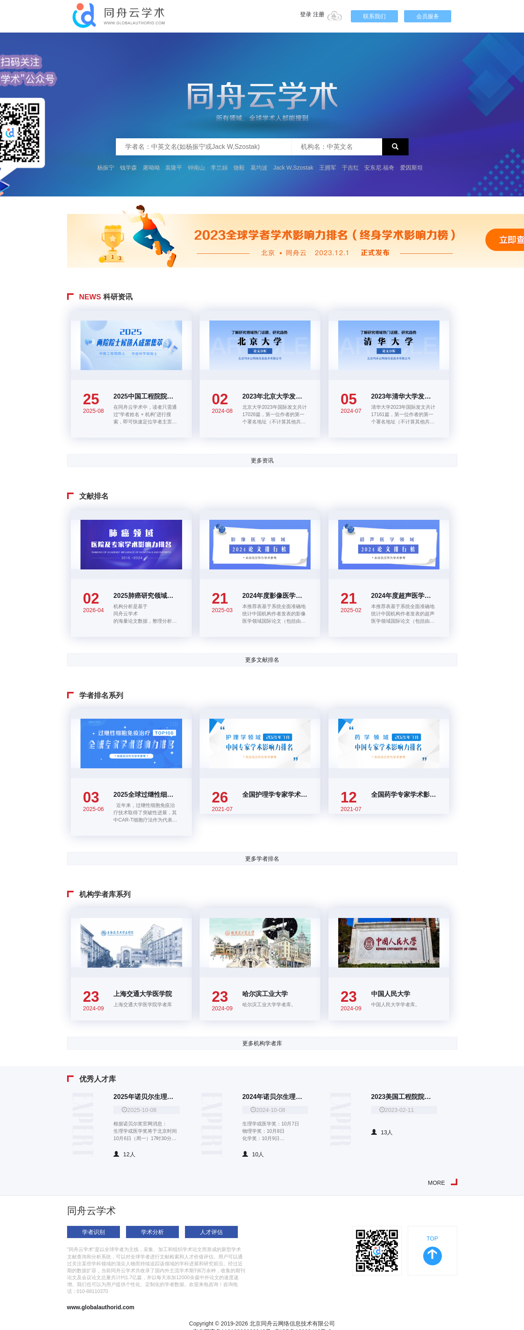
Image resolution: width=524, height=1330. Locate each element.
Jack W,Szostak (293, 167)
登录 (305, 14)
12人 (124, 1154)
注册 (318, 14)
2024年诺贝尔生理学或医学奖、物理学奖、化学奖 (275, 1096)
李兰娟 (219, 167)
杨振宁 (105, 167)
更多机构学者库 (262, 1043)
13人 (382, 1132)
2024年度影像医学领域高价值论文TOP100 (275, 595)
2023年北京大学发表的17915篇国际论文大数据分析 (275, 396)
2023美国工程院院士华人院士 (404, 1096)
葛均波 (258, 167)
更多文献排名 (262, 659)
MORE (436, 1183)
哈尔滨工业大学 (265, 993)
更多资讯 (262, 460)
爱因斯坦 (411, 167)
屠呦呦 (151, 167)
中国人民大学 (390, 993)
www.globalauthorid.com (101, 1307)
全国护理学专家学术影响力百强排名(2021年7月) (275, 794)
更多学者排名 (262, 858)
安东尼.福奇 (379, 167)
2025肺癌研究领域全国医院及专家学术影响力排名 (146, 595)
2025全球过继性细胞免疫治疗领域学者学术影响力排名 (146, 794)
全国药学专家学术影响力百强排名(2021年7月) (404, 794)
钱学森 (128, 167)
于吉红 (350, 167)
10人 (253, 1154)
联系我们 (374, 16)
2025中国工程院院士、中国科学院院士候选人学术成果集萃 (146, 396)
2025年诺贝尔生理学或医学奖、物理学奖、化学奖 (146, 1096)
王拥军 (328, 167)
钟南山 (196, 167)
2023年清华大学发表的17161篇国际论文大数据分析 (404, 396)
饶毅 (239, 167)
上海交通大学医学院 (142, 993)
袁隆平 (173, 167)
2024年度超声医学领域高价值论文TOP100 (404, 595)
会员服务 (427, 16)
